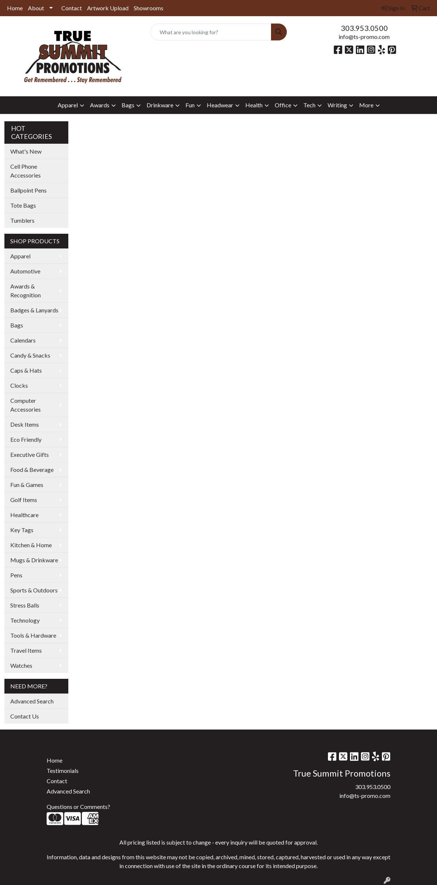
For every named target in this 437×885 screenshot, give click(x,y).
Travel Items (26, 650)
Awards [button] (99, 104)
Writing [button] (337, 104)
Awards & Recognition (25, 290)
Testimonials (63, 770)
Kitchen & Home (31, 544)
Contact (71, 7)
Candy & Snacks (30, 355)
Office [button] (283, 104)
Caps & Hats (26, 370)
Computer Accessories (25, 405)
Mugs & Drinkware (34, 559)
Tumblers (22, 220)
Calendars (23, 340)
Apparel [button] (68, 104)
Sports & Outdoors (34, 590)
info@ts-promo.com (364, 36)
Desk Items (24, 424)
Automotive (25, 271)
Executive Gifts (29, 454)
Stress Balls (24, 605)
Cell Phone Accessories (25, 171)
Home (15, 7)
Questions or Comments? (78, 806)
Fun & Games (26, 484)
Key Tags (21, 529)
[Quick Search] (211, 32)
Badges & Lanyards (34, 310)
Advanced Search (32, 701)
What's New (25, 151)
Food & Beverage (32, 469)
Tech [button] (309, 104)
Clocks (19, 385)
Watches (21, 665)
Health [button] (254, 104)
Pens (16, 575)
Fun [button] (190, 104)
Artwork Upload (108, 7)
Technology (25, 620)
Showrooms (148, 7)
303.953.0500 (364, 28)
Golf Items (23, 499)
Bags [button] (128, 104)
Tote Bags (23, 205)
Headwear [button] (220, 104)
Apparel (20, 255)
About (36, 7)
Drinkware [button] (160, 104)
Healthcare (24, 514)
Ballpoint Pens (28, 190)
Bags (16, 325)
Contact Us (24, 716)
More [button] (366, 104)
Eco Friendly (25, 439)
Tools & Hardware (33, 635)
